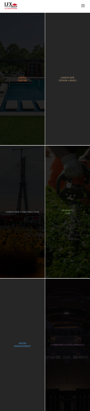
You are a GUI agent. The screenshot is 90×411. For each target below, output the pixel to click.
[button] (82, 5)
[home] (10, 5)
